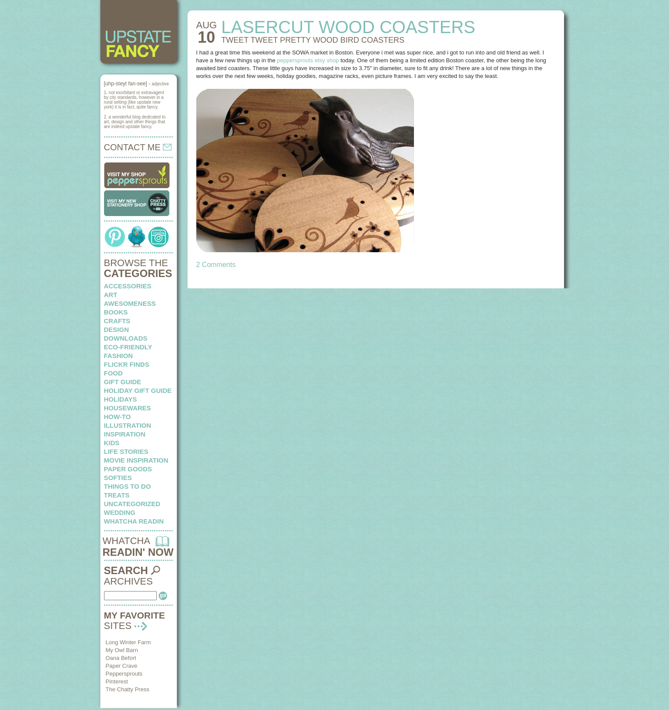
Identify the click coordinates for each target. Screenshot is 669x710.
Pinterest (117, 681)
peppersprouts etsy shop (308, 60)
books (116, 312)
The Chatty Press (127, 689)
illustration (127, 425)
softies (118, 477)
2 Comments (216, 264)
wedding (120, 512)
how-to (117, 416)
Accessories (127, 286)
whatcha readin (134, 521)
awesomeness (130, 303)
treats (117, 495)
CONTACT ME (138, 147)
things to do (127, 486)
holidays (120, 399)
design (116, 329)
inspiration (125, 434)
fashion (118, 355)
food (113, 373)
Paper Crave (122, 666)
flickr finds (126, 364)
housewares (127, 408)
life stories (126, 451)
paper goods (128, 469)
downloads (126, 338)
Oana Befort (121, 658)
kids (112, 442)
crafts (117, 321)
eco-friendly (128, 347)
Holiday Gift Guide (138, 390)
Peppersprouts (124, 673)
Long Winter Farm (128, 642)
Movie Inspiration (136, 460)
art (111, 294)
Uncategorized (132, 503)
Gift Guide (122, 381)
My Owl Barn (122, 650)
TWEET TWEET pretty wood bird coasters (312, 40)
